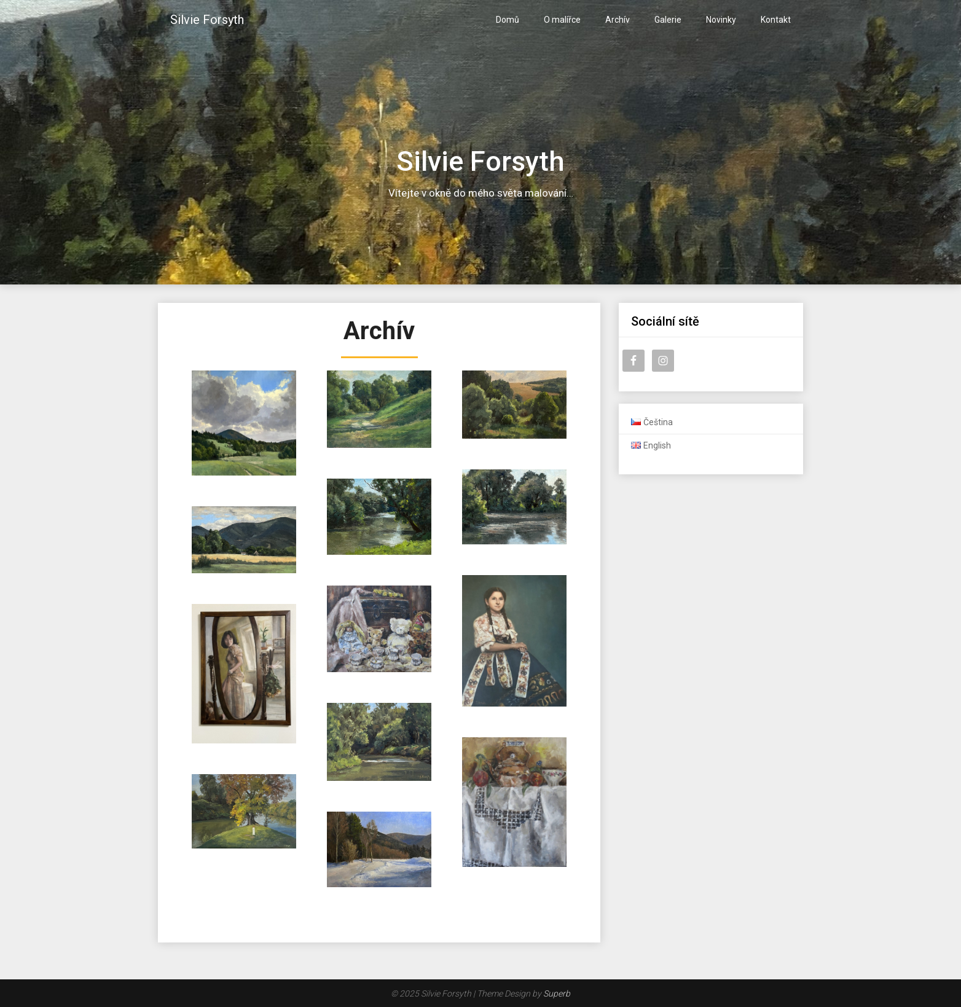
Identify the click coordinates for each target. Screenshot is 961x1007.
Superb (556, 993)
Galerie (667, 20)
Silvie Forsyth (207, 19)
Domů (507, 20)
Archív (617, 20)
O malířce (562, 20)
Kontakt (776, 20)
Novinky (721, 20)
